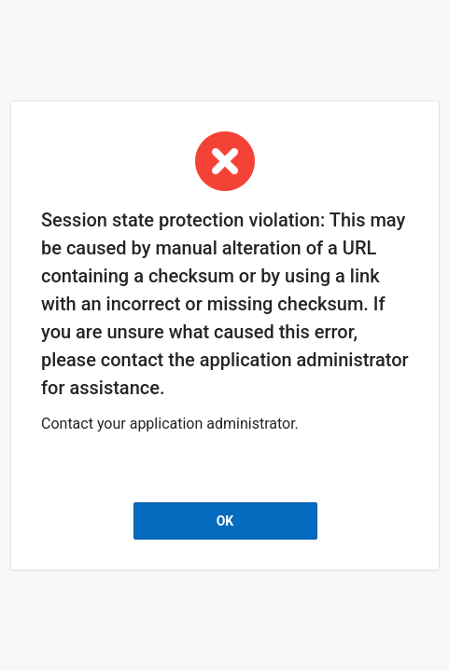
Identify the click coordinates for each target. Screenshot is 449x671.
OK (224, 521)
